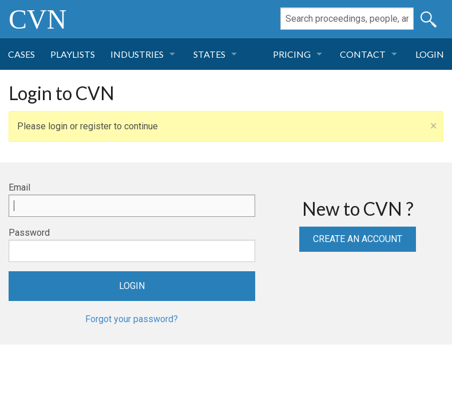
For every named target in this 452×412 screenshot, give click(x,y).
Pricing (292, 54)
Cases (21, 54)
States (209, 54)
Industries (137, 54)
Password (29, 232)
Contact (363, 54)
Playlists (72, 54)
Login (429, 54)
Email (19, 187)
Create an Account (357, 238)
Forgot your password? (131, 319)
